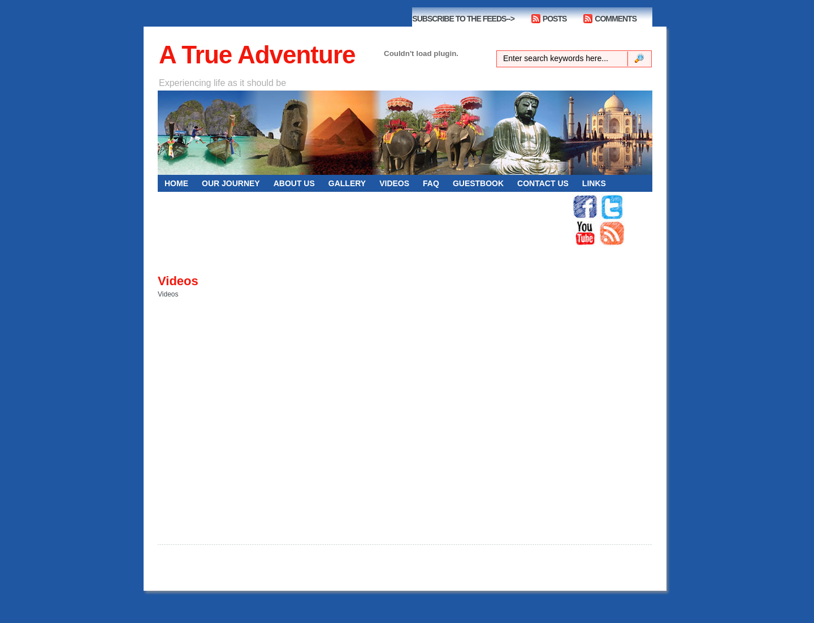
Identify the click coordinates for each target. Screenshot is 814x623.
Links (594, 183)
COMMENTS (616, 18)
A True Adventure (257, 54)
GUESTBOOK (478, 183)
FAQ (431, 183)
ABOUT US (294, 183)
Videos (178, 281)
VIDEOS (394, 183)
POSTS (554, 18)
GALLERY (347, 183)
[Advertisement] (364, 220)
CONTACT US (543, 183)
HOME (176, 183)
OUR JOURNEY (231, 183)
